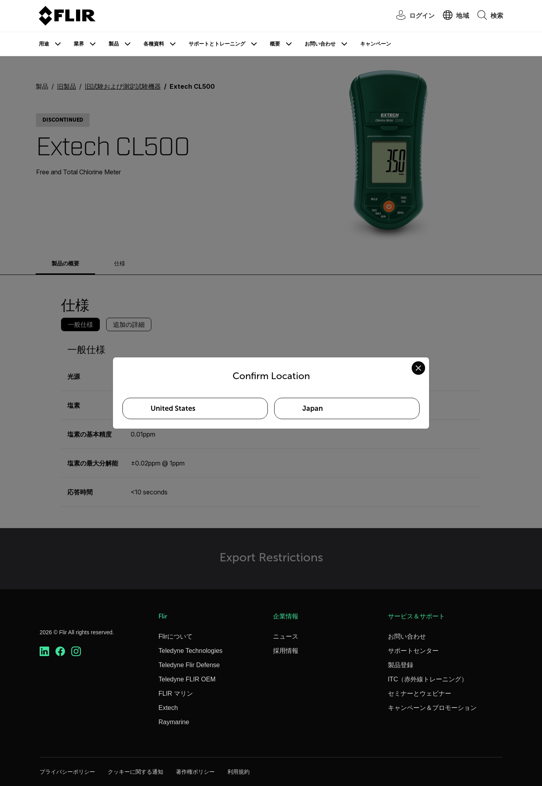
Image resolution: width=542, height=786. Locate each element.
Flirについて (175, 636)
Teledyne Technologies (190, 650)
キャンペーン (375, 44)
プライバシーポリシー (67, 772)
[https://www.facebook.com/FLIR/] (60, 651)
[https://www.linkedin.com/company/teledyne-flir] (44, 651)
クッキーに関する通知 (135, 772)
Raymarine (173, 722)
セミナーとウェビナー (419, 693)
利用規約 (238, 772)
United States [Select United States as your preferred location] (173, 408)
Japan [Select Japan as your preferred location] (312, 408)
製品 (114, 44)
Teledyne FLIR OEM (187, 679)
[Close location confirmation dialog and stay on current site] (418, 368)
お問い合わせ (320, 44)
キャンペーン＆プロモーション (432, 707)
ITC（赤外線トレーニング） (428, 679)
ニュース (285, 636)
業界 (79, 44)
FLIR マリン (175, 693)
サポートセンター (413, 650)
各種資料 (153, 44)
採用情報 (285, 650)
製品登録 (400, 665)
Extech (168, 707)
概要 (275, 44)
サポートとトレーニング (217, 44)
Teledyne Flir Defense (189, 665)
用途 (44, 44)
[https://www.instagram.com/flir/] (76, 651)
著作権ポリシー (195, 772)
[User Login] (411, 16)
